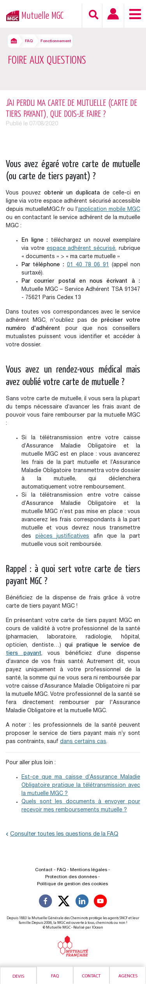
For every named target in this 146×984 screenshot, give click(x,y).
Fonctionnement (55, 41)
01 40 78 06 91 (88, 265)
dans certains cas (83, 742)
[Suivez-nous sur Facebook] (45, 902)
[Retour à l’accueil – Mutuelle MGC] (10, 15)
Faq (55, 976)
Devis (18, 976)
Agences (127, 976)
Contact (91, 976)
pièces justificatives (62, 536)
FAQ (29, 41)
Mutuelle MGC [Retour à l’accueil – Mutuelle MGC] (42, 16)
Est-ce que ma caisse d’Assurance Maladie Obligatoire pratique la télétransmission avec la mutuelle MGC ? (80, 786)
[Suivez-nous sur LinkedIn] (82, 902)
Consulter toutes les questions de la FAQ (62, 834)
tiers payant (23, 653)
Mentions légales (88, 870)
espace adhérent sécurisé (81, 248)
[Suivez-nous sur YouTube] (100, 902)
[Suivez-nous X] (63, 902)
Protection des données (71, 877)
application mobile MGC (109, 209)
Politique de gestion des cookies (72, 884)
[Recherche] (94, 15)
